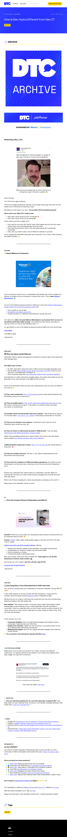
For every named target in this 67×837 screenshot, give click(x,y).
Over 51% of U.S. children (26, 415)
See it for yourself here (21, 705)
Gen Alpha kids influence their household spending (43, 374)
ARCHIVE (7, 25)
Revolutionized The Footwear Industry (29, 769)
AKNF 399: (13, 764)
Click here (41, 684)
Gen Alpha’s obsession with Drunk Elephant (29, 438)
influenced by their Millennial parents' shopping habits (22, 433)
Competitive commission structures (19, 312)
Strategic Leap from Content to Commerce (35, 773)
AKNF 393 (13, 774)
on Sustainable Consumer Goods (40, 765)
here (33, 791)
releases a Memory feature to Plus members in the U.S (32, 723)
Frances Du (41, 787)
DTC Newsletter (8, 14)
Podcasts (10, 831)
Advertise (23, 4)
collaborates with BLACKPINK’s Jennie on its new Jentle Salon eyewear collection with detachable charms (34, 729)
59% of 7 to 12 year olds (39, 445)
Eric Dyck (55, 787)
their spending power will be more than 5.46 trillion (34, 371)
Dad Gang (30, 596)
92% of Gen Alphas (30, 394)
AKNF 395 (13, 771)
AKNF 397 (13, 767)
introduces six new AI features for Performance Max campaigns (37, 721)
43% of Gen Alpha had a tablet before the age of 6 (41, 403)
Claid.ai (12, 540)
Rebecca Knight (29, 787)
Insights (10, 834)
